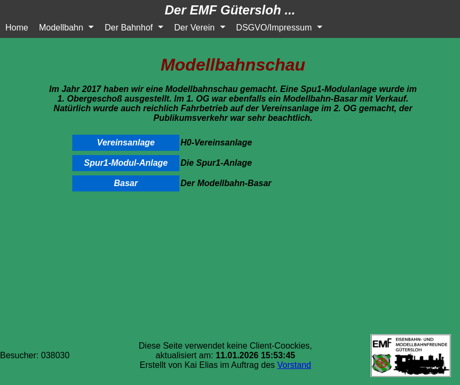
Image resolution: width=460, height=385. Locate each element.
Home (16, 27)
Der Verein (194, 27)
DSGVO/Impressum (274, 27)
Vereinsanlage (126, 142)
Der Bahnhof (128, 27)
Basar (126, 183)
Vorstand (294, 364)
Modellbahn (61, 27)
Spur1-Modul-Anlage (126, 162)
